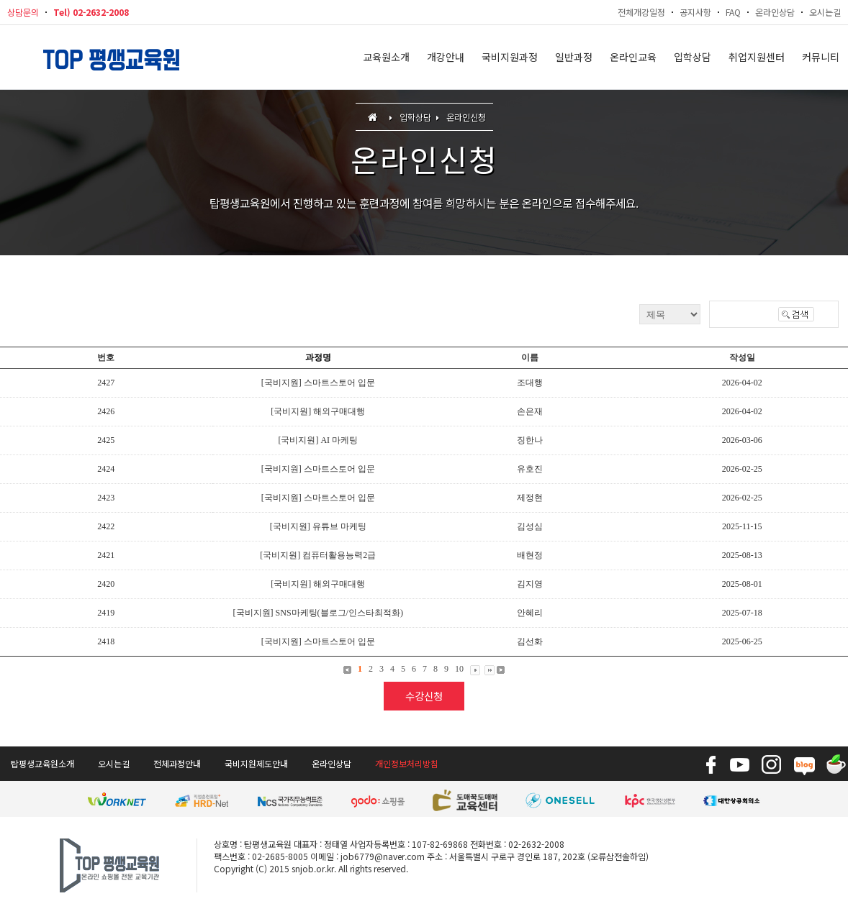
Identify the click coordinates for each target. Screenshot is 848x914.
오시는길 (825, 12)
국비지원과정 (510, 57)
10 (459, 669)
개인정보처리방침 (406, 763)
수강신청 (424, 695)
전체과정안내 (177, 763)
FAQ (733, 12)
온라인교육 (633, 57)
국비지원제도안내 (256, 763)
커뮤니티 (820, 57)
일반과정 (573, 57)
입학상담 (692, 57)
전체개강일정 (641, 12)
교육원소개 (386, 57)
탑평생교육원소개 (42, 763)
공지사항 (695, 12)
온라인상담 (775, 12)
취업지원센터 (757, 57)
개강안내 (445, 57)
